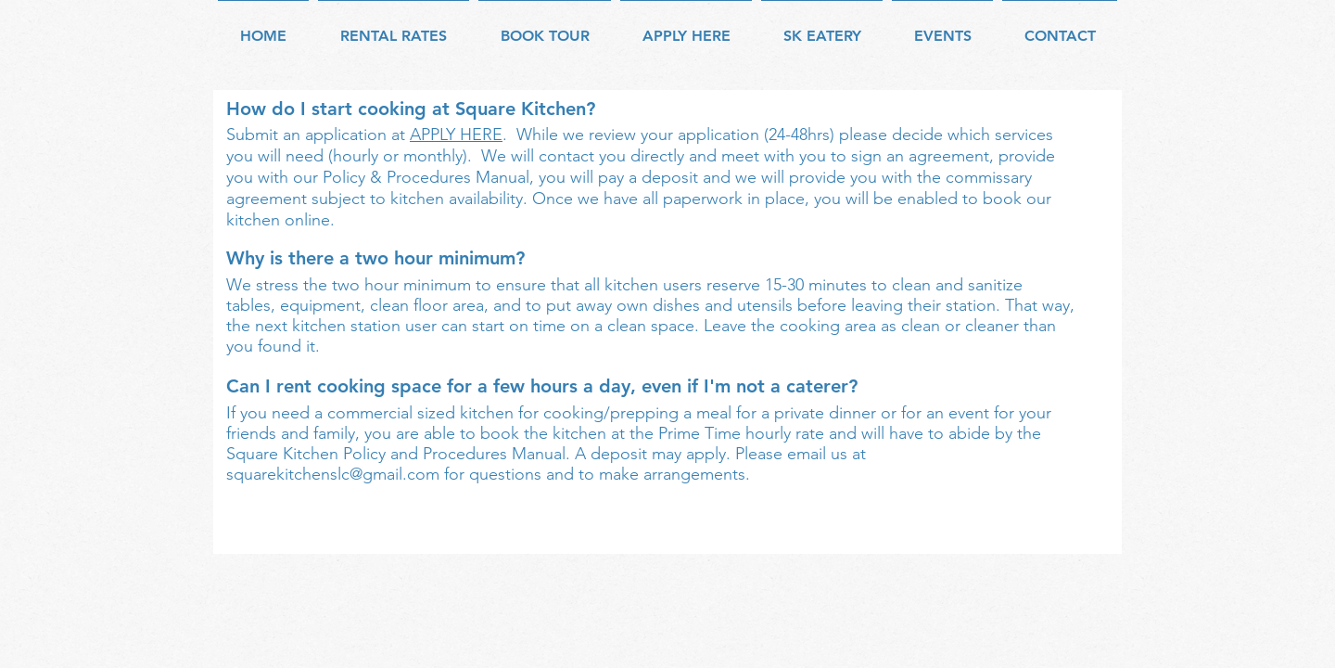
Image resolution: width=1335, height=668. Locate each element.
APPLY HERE (456, 134)
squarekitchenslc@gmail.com (332, 474)
